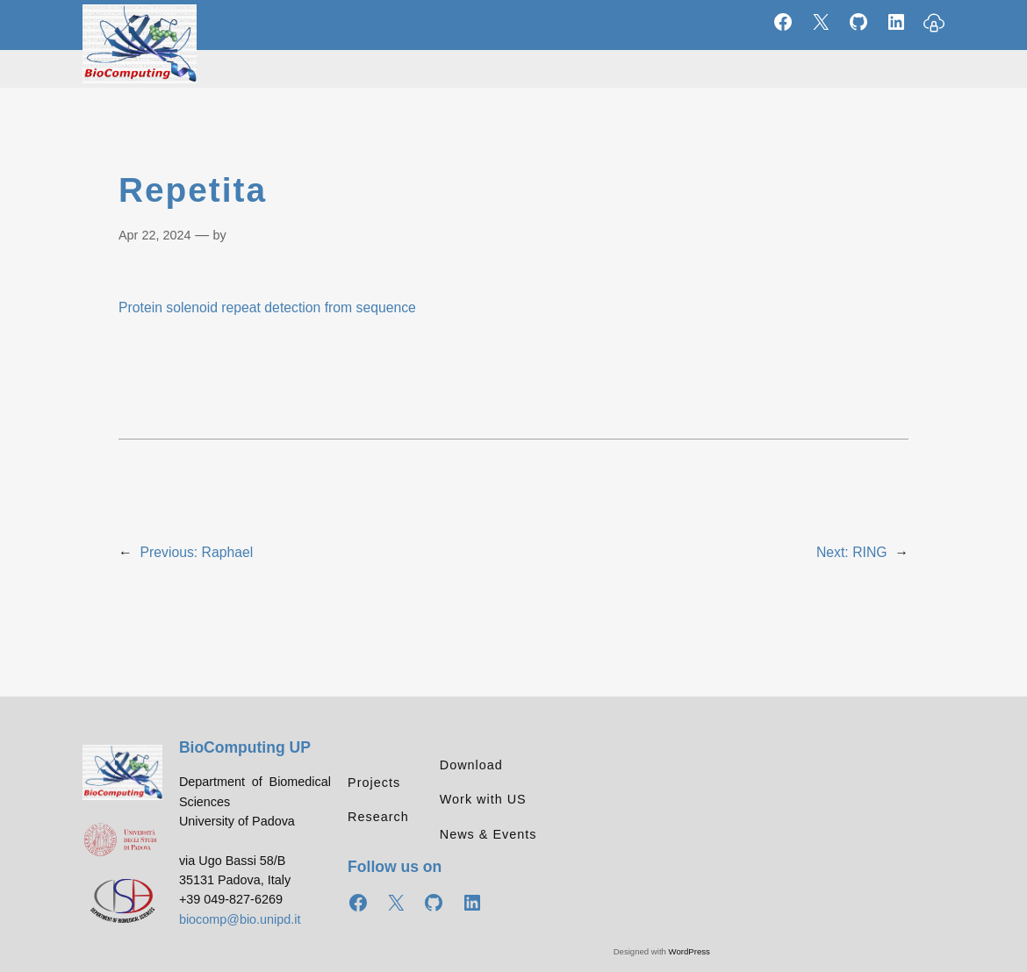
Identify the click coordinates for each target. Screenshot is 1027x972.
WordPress (689, 951)
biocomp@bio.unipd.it (240, 919)
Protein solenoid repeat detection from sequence (267, 307)
